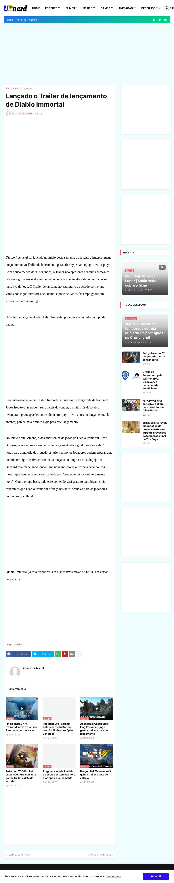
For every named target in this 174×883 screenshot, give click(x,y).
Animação (125, 8)
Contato (33, 19)
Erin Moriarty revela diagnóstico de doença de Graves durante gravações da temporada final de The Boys (155, 431)
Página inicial (13, 88)
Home (36, 8)
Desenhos (148, 8)
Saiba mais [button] (113, 876)
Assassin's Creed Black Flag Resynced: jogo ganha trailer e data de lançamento (94, 728)
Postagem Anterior (19, 854)
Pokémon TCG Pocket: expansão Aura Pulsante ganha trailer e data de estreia (21, 776)
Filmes (70, 8)
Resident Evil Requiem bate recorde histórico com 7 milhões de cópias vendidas (58, 728)
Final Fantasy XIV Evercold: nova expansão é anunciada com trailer (21, 727)
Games (105, 8)
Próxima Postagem (99, 854)
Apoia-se (21, 19)
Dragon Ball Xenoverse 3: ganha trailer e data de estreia (96, 774)
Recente (51, 8)
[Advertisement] (87, 54)
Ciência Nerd (33, 668)
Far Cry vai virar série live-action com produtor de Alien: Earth (153, 405)
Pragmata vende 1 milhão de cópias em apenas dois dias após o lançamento (59, 774)
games (28, 88)
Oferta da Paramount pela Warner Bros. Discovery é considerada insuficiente (152, 380)
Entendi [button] (156, 876)
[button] (158, 8)
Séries (87, 8)
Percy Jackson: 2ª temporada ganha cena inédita (154, 356)
